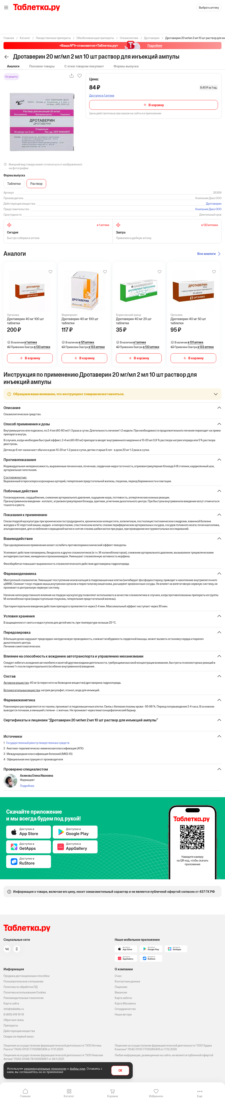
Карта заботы (123, 998)
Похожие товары (42, 66)
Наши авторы (123, 1014)
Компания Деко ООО (208, 209)
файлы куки (77, 1069)
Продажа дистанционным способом (26, 976)
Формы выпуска (126, 66)
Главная (25, 1096)
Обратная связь (14, 1020)
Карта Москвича (125, 1003)
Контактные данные (127, 981)
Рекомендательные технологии (24, 998)
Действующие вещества (19, 1031)
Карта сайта (11, 1003)
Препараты (11, 1025)
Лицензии (121, 987)
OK (120, 1071)
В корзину (156, 105)
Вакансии (121, 992)
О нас (118, 976)
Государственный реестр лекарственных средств (37, 743)
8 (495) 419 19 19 (14, 1014)
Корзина (112, 1096)
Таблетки (14, 184)
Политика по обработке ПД (21, 987)
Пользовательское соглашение (23, 981)
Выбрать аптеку (209, 7)
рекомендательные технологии (45, 1069)
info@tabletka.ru (14, 1009)
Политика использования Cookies (25, 992)
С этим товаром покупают (84, 66)
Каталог (69, 1096)
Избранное (156, 1096)
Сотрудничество (125, 1009)
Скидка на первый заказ (19, 1036)
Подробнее (27, 786)
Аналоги (13, 66)
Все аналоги (206, 254)
